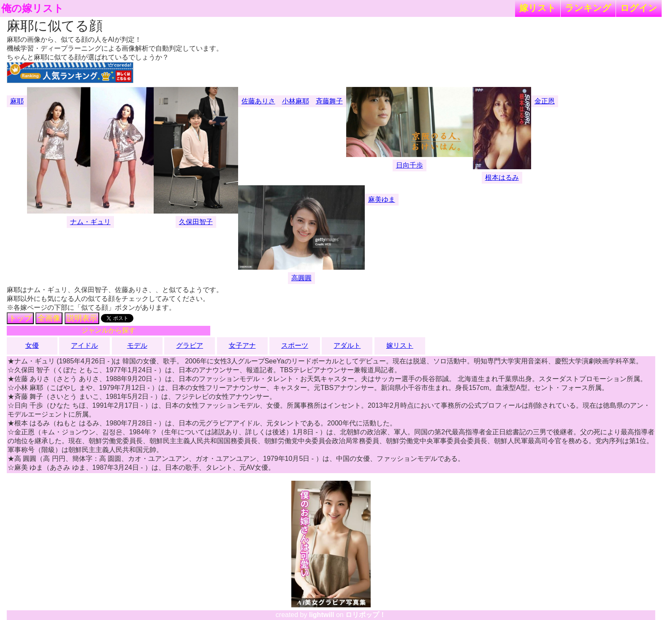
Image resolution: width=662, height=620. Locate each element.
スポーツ (294, 345)
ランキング (588, 8)
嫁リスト (537, 8)
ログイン (638, 8)
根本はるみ (502, 177)
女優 (32, 345)
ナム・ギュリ (90, 221)
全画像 (49, 318)
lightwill (321, 614)
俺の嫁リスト (32, 8)
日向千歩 (409, 165)
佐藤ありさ (258, 101)
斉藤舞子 (329, 101)
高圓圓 (301, 278)
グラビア (189, 345)
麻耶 (17, 101)
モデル (137, 345)
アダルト (347, 345)
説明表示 (82, 318)
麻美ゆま (381, 199)
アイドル (84, 345)
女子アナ (242, 345)
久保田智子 (196, 221)
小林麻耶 (295, 101)
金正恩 (544, 101)
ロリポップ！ (365, 614)
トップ (20, 318)
